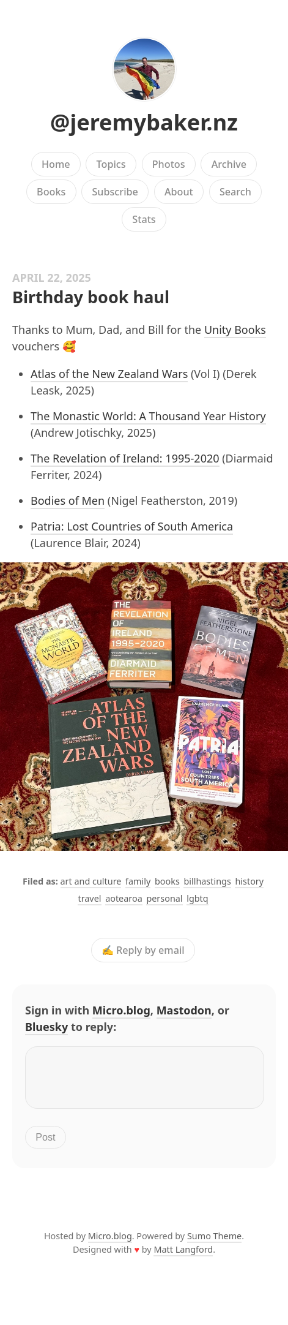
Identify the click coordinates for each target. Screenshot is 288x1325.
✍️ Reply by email (143, 950)
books (167, 881)
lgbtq (197, 898)
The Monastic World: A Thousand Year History (148, 416)
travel (89, 898)
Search (235, 191)
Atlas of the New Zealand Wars (109, 373)
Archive (229, 164)
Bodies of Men (68, 500)
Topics (111, 164)
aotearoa (123, 898)
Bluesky (46, 1026)
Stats (143, 219)
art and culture (91, 881)
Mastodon (184, 1010)
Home (56, 164)
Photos (168, 164)
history (249, 881)
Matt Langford (183, 1257)
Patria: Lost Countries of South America (132, 526)
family (137, 881)
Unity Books (235, 329)
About (178, 191)
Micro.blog (121, 1010)
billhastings (207, 881)
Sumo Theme (214, 1243)
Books (51, 191)
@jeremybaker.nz (144, 122)
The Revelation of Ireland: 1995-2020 (125, 458)
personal (164, 898)
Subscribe (115, 191)
